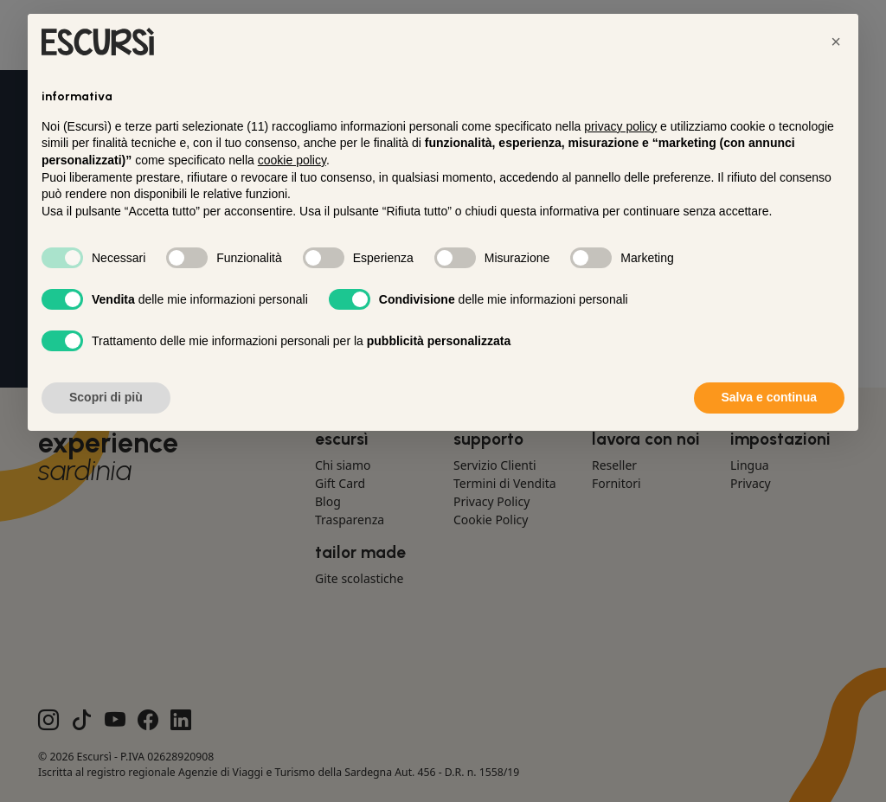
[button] (836, 41)
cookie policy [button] (292, 160)
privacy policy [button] (620, 126)
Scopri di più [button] (106, 397)
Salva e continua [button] (769, 397)
